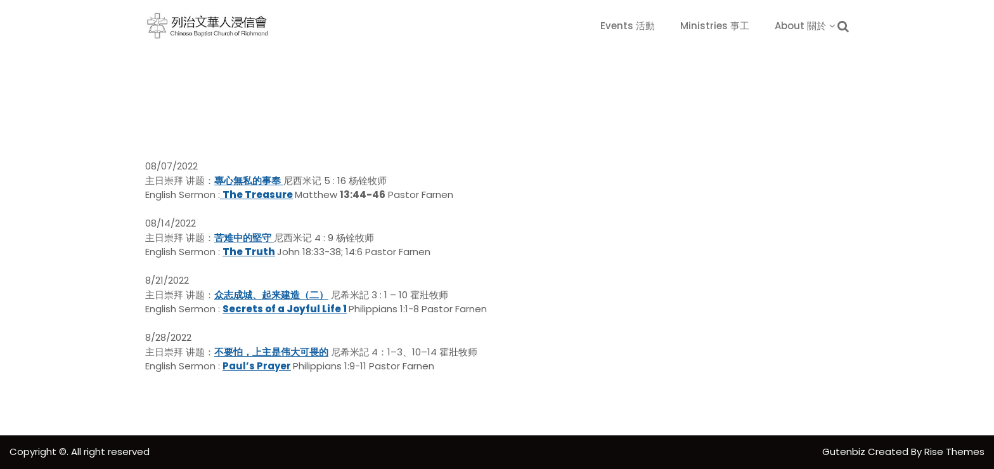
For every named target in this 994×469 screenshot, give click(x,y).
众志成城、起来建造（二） (271, 294)
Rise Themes (954, 451)
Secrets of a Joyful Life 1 (285, 308)
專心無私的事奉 (247, 180)
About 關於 (800, 25)
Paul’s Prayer (257, 366)
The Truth (249, 251)
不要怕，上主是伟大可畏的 (271, 352)
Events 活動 (627, 25)
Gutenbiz (845, 451)
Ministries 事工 (714, 25)
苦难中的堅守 (242, 237)
